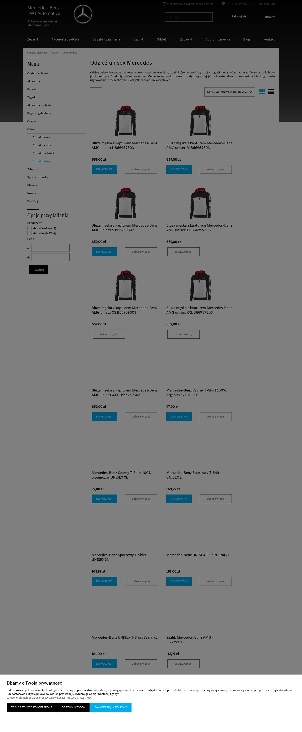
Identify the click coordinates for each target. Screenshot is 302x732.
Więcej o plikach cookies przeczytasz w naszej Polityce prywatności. (50, 698)
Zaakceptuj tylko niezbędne (31, 707)
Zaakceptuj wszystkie (111, 707)
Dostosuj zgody (73, 707)
